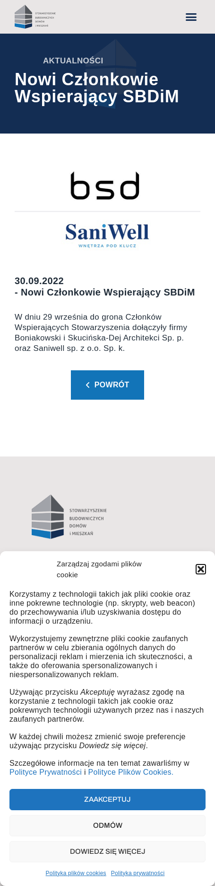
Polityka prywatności (138, 873)
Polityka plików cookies (76, 873)
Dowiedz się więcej (108, 851)
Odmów (107, 825)
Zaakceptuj (107, 799)
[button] (201, 569)
